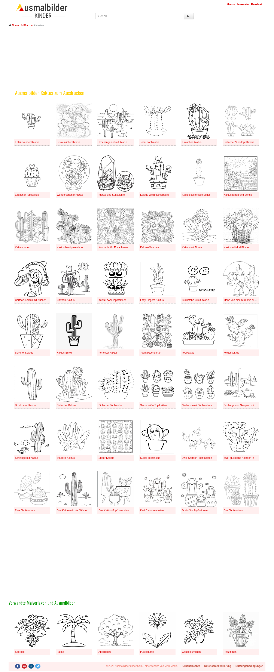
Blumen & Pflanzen (22, 25)
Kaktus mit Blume (192, 247)
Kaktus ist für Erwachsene (113, 247)
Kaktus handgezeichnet (70, 247)
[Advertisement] (137, 62)
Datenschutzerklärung (217, 666)
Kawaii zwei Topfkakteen (112, 300)
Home (231, 4)
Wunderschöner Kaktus (70, 194)
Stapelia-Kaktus (66, 457)
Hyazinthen (230, 651)
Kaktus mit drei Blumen (237, 247)
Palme (60, 651)
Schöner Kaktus (24, 352)
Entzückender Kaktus (27, 142)
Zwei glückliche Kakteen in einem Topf (245, 457)
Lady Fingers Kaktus (152, 300)
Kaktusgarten (22, 247)
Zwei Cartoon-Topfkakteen (197, 457)
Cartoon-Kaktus (65, 300)
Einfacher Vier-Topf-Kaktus (239, 142)
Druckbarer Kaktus (25, 405)
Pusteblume (147, 651)
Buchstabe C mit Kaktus (195, 300)
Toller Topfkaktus (149, 142)
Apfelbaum (104, 651)
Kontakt (256, 4)
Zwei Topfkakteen (25, 510)
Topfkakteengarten (150, 352)
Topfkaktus (188, 352)
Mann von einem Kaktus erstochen (243, 300)
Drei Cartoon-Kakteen (152, 510)
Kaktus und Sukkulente (111, 194)
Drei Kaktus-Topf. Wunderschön (116, 510)
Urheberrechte (191, 666)
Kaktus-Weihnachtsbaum (154, 194)
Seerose (20, 651)
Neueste (243, 4)
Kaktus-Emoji (64, 352)
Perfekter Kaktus (108, 352)
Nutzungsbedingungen (249, 666)
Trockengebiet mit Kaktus (112, 142)
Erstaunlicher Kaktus (68, 142)
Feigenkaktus (231, 352)
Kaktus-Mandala (149, 247)
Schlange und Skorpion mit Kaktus (243, 405)
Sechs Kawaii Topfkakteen (197, 405)
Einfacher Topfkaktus (27, 194)
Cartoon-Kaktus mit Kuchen (30, 300)
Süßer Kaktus (106, 457)
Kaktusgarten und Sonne (238, 194)
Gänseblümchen (191, 651)
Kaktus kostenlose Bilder (196, 194)
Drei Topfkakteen (233, 510)
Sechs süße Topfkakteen (154, 405)
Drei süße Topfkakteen (195, 510)
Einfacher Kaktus (191, 142)
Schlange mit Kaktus (26, 457)
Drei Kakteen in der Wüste (72, 510)
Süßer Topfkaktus (150, 457)
